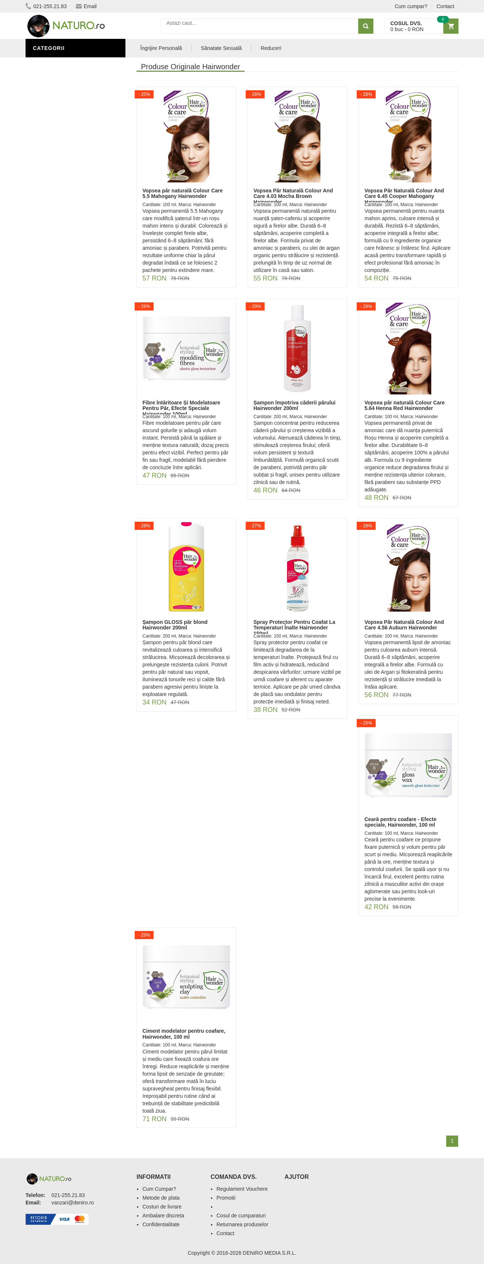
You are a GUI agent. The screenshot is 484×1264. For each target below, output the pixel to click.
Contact (445, 6)
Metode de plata (160, 1198)
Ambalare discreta (163, 1215)
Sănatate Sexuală (221, 48)
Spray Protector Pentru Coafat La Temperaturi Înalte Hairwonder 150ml (294, 627)
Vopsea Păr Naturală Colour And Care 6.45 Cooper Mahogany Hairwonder (404, 196)
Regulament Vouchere (242, 1189)
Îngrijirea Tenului (61, 119)
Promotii (225, 1198)
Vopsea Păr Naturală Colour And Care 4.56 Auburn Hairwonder (404, 625)
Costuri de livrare (162, 1207)
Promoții (47, 75)
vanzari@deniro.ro (72, 1203)
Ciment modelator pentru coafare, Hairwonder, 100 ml (183, 1033)
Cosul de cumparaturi (241, 1215)
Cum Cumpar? (159, 1189)
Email (86, 6)
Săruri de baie (56, 108)
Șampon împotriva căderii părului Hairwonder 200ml (294, 405)
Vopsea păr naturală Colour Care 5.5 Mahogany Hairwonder (182, 193)
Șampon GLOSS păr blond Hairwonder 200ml (175, 625)
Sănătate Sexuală (61, 64)
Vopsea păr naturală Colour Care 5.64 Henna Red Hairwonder (404, 405)
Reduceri (271, 48)
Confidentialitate (160, 1224)
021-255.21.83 (46, 6)
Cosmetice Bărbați (62, 131)
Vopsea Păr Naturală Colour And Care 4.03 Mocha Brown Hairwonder (293, 196)
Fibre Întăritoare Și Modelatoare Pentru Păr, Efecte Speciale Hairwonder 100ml (181, 408)
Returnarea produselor (242, 1224)
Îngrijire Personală (65, 86)
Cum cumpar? (411, 6)
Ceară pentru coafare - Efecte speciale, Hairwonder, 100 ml (400, 822)
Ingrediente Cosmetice (68, 97)
